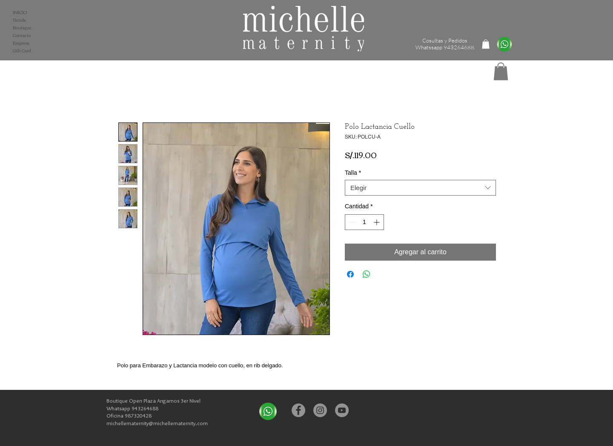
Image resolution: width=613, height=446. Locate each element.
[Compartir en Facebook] (350, 274)
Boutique (22, 27)
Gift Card (22, 50)
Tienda (19, 20)
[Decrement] (351, 222)
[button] (500, 71)
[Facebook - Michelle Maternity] (298, 410)
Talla (353, 172)
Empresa (21, 43)
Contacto (22, 35)
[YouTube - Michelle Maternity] (342, 410)
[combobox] (420, 188)
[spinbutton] (364, 222)
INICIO (20, 12)
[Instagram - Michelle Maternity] (320, 410)
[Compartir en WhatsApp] (366, 274)
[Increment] (377, 222)
